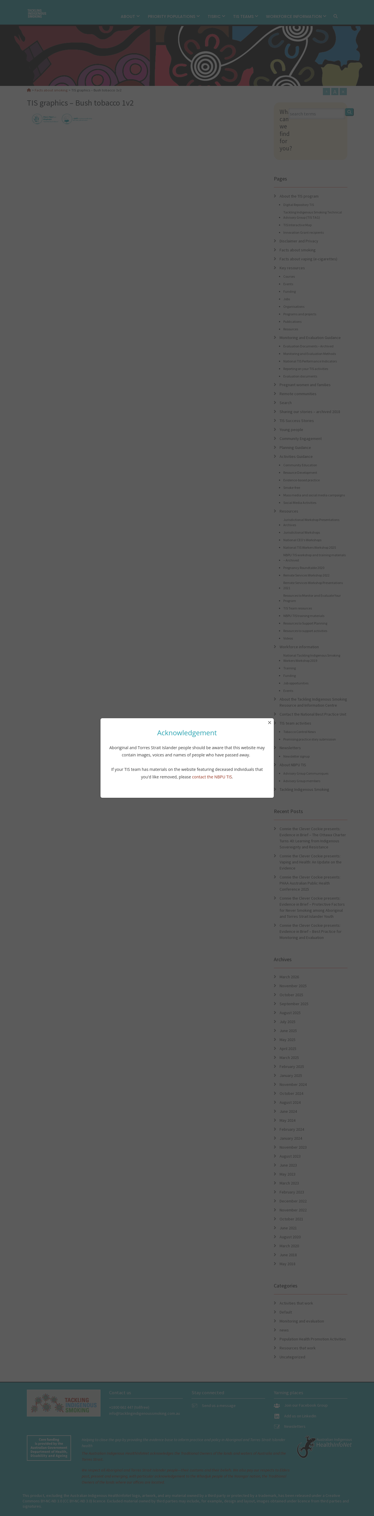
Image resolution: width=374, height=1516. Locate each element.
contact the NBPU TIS (212, 777)
